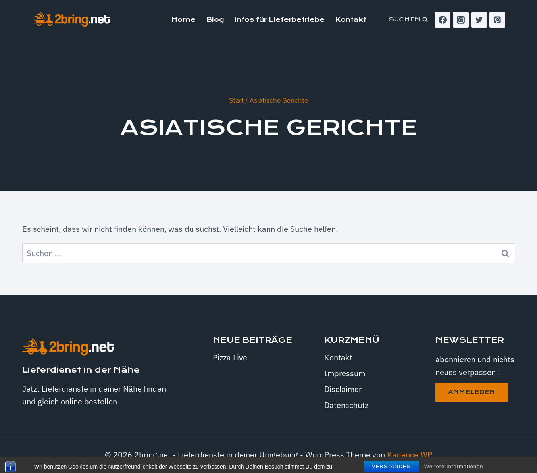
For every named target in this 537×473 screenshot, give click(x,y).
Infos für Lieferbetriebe (280, 19)
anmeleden (471, 392)
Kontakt (350, 19)
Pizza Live (230, 357)
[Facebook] (442, 20)
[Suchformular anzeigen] (408, 20)
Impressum (344, 373)
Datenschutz (346, 405)
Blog (215, 19)
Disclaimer (343, 389)
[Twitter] (479, 20)
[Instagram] (461, 20)
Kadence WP (409, 454)
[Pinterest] (497, 20)
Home (183, 19)
